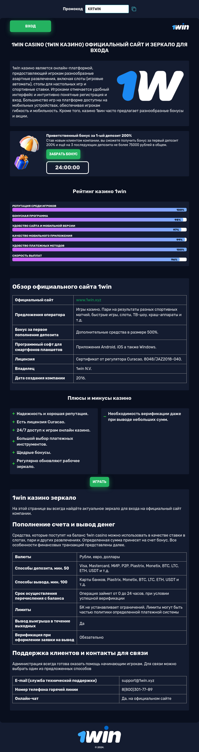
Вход (30, 26)
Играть (99, 482)
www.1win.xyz (88, 300)
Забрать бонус (63, 154)
